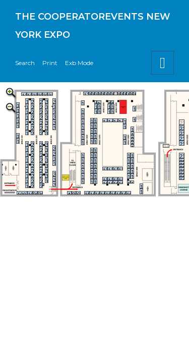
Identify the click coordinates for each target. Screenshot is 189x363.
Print (49, 63)
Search (25, 63)
